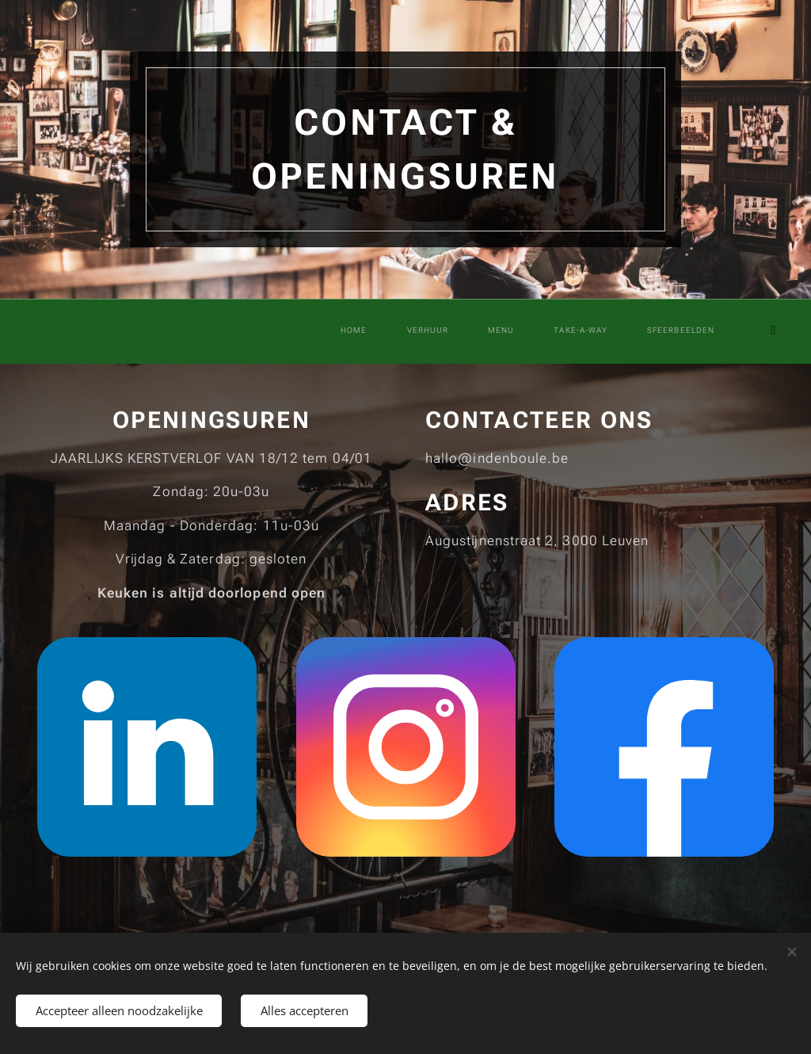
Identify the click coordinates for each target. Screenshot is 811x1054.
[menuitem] (544, 331)
